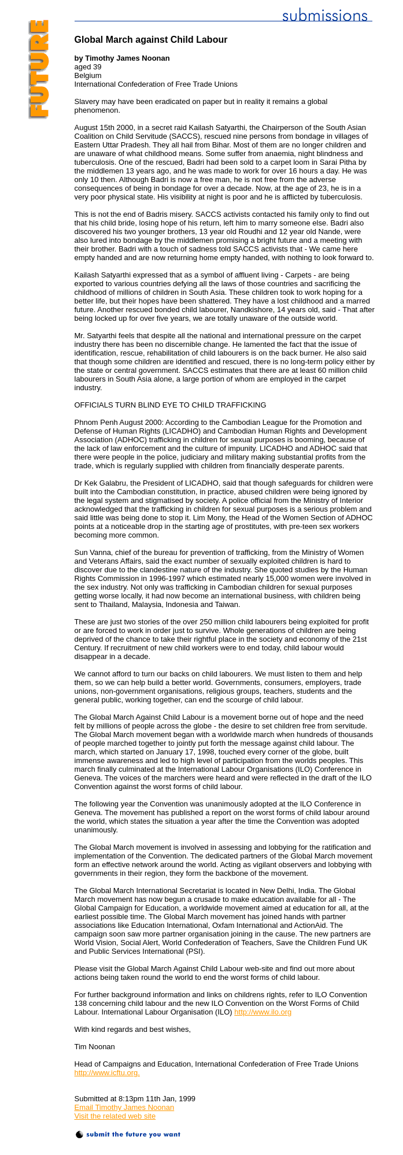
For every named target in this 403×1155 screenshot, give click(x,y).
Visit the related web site (115, 1116)
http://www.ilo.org (262, 1012)
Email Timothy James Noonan (125, 1107)
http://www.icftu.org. (107, 1072)
